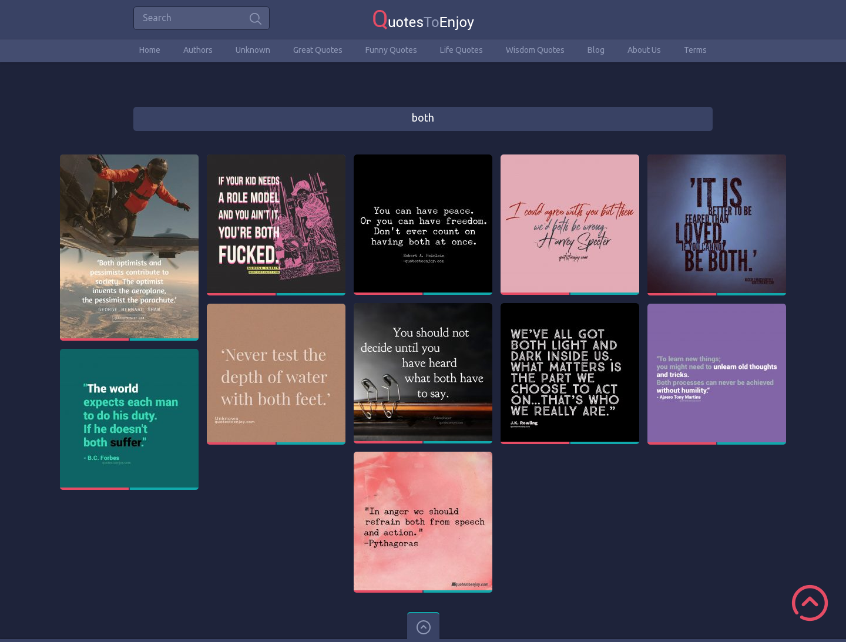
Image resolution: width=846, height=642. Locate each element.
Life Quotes (461, 50)
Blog (596, 50)
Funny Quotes (391, 50)
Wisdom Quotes (535, 50)
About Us (644, 50)
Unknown (253, 50)
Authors (198, 50)
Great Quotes (318, 50)
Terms (695, 50)
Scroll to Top (809, 602)
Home (149, 50)
